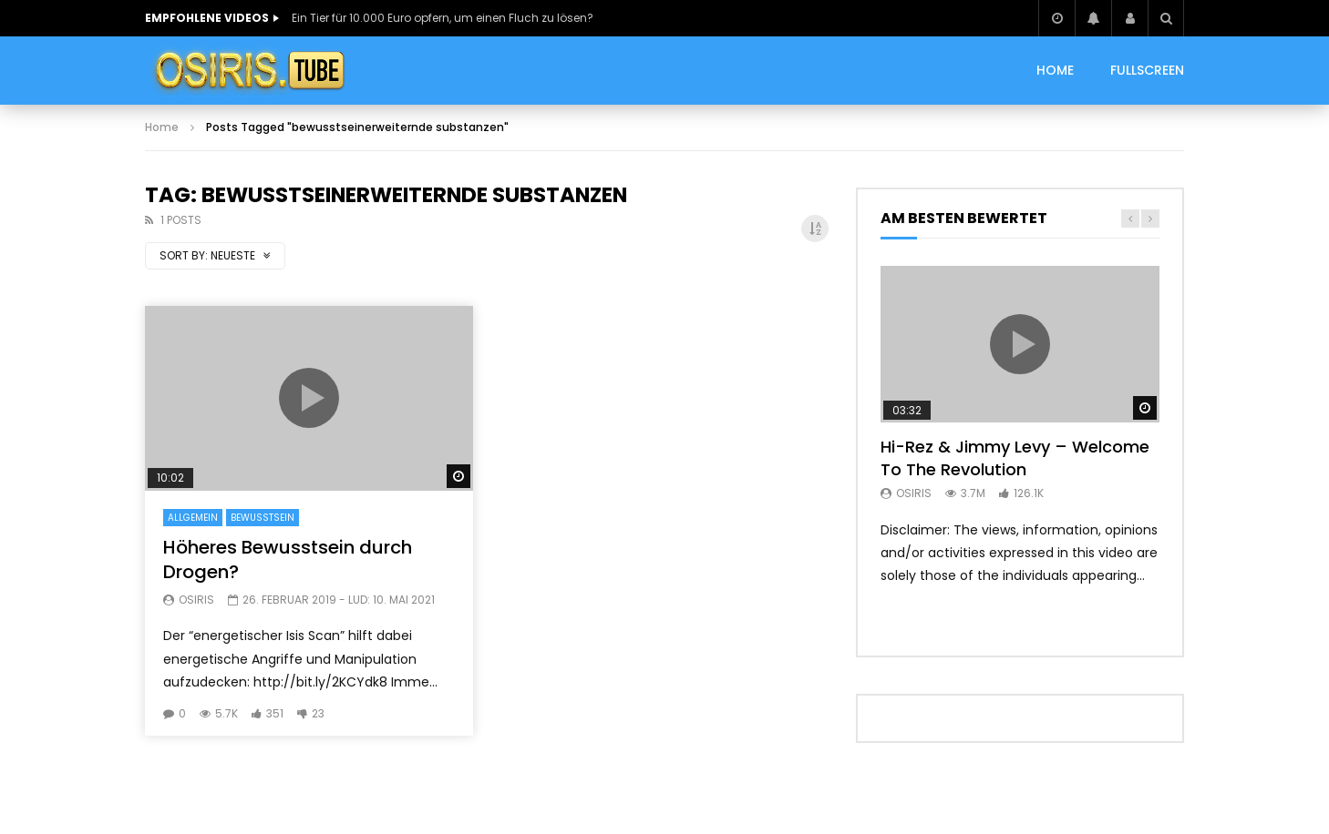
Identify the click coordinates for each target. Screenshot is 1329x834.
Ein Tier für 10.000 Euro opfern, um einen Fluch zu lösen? (442, 17)
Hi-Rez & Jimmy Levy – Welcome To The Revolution (1015, 457)
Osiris (196, 599)
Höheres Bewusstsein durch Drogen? (287, 559)
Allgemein (193, 517)
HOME (1055, 70)
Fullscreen (1147, 70)
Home (162, 127)
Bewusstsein (262, 517)
